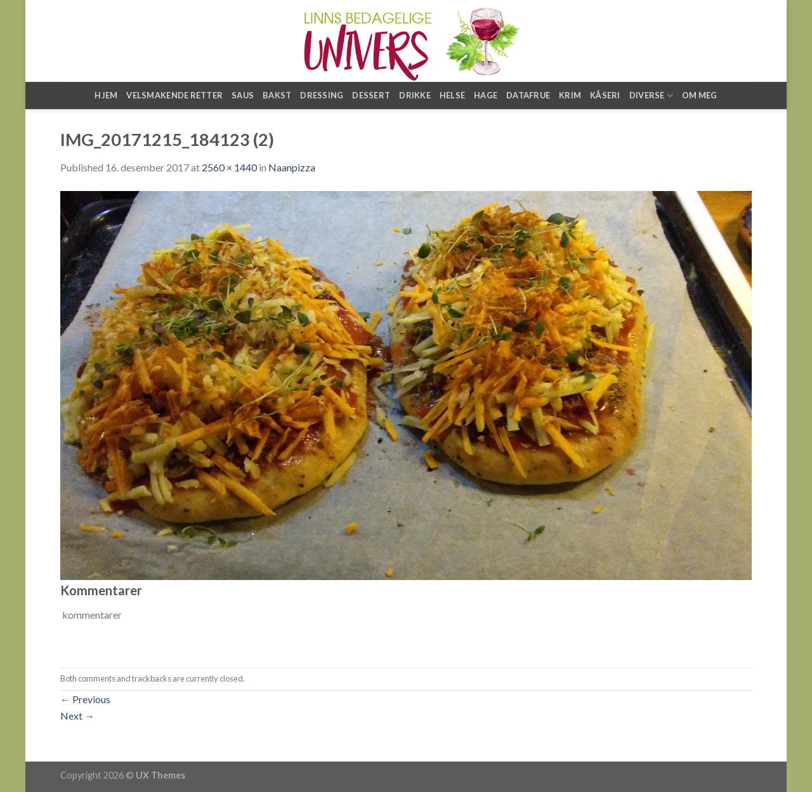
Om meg (699, 95)
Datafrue (528, 95)
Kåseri (605, 95)
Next (77, 716)
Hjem (106, 95)
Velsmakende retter (174, 95)
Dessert (371, 95)
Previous (85, 699)
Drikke (415, 95)
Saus (243, 95)
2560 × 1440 (229, 167)
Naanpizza (291, 167)
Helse (452, 95)
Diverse (651, 95)
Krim (570, 95)
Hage (485, 95)
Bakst (277, 95)
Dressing (321, 95)
